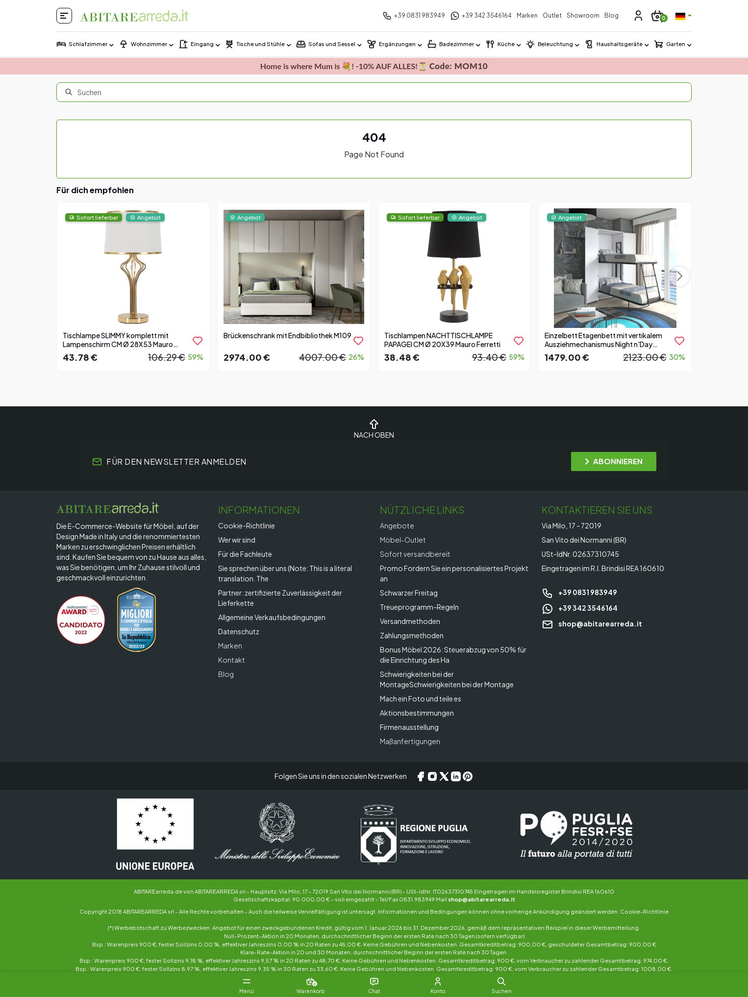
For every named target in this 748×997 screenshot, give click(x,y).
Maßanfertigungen (410, 741)
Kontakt (231, 659)
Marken (527, 15)
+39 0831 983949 (579, 592)
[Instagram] (432, 776)
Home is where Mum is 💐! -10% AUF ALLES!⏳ (374, 66)
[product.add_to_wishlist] (197, 340)
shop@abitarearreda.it (592, 623)
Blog (611, 15)
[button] (501, 981)
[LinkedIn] (456, 776)
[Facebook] (420, 776)
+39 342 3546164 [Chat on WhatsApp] (580, 607)
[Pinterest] (468, 776)
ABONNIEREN (614, 461)
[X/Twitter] (444, 776)
